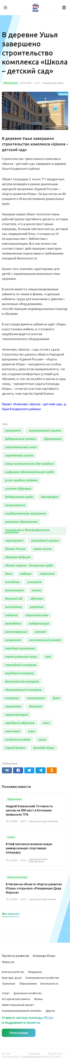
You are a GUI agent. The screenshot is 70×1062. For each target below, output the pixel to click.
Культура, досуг (12, 977)
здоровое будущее (17, 557)
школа (36, 590)
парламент (13, 706)
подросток (47, 573)
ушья (42, 739)
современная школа (19, 455)
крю (48, 656)
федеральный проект (20, 438)
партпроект (14, 540)
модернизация (39, 623)
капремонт (13, 640)
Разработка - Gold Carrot (55, 1055)
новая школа (42, 548)
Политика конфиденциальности (34, 1055)
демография (49, 497)
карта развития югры (21, 656)
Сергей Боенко (15, 747)
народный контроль (19, 673)
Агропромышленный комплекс (22, 1010)
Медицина (35, 971)
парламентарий (16, 714)
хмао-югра (12, 731)
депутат (35, 706)
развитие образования (21, 521)
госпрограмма (15, 505)
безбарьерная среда (19, 497)
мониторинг (36, 698)
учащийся (34, 582)
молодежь (12, 582)
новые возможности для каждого (29, 463)
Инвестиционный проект (18, 1004)
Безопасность (50, 983)
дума (56, 698)
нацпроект (13, 430)
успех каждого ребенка (21, 480)
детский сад (13, 598)
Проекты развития (15, 955)
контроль (12, 698)
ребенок (25, 573)
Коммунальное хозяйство (42, 977)
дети (8, 573)
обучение (36, 598)
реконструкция (16, 631)
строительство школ (20, 447)
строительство (36, 615)
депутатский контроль (22, 681)
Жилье (38, 999)
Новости (8, 962)
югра (31, 731)
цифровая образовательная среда (29, 472)
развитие (36, 607)
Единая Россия (15, 548)
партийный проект (45, 540)
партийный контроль (20, 665)
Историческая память (16, 999)
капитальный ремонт (45, 640)
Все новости (10, 913)
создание (11, 615)
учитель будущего (18, 488)
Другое (50, 1010)
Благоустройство (13, 971)
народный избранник (20, 723)
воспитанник (14, 590)
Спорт (6, 993)
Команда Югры (44, 747)
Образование (28, 983)
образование (52, 438)
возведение (13, 623)
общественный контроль (23, 689)
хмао (45, 723)
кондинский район (17, 739)
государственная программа (25, 513)
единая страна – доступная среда (29, 565)
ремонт (40, 631)
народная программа (20, 648)
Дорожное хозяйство (27, 993)
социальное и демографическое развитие (27, 531)
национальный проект (45, 430)
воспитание (13, 607)
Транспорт (8, 983)
